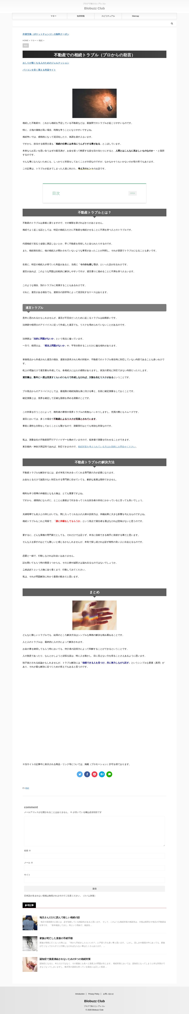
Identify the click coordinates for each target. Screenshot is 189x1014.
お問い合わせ (108, 994)
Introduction (80, 994)
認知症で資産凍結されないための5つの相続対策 (65, 959)
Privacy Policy (93, 994)
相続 (27, 788)
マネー (53, 16)
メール (28, 862)
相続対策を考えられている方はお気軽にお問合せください (107, 446)
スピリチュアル (108, 16)
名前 (27, 850)
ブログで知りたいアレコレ (94, 1006)
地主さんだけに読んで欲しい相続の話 (60, 917)
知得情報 (81, 16)
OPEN (132, 193)
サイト (27, 875)
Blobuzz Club (94, 8)
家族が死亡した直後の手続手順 (56, 938)
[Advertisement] (47, 695)
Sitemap (135, 16)
